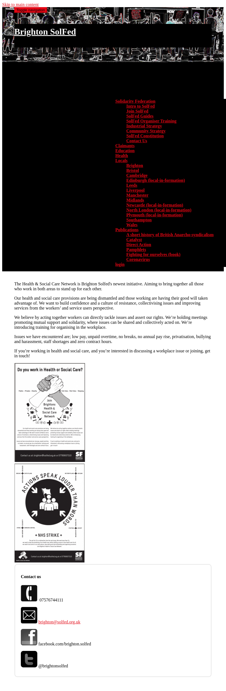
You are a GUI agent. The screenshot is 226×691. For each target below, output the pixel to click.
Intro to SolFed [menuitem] (140, 106)
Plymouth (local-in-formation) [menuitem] (154, 215)
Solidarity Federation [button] (135, 101)
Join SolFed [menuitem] (137, 111)
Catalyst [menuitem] (134, 239)
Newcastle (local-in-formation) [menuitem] (154, 205)
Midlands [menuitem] (135, 200)
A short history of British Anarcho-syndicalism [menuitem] (169, 234)
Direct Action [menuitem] (138, 244)
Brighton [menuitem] (134, 165)
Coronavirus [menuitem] (138, 259)
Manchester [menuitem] (137, 195)
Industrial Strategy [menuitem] (144, 126)
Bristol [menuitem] (132, 170)
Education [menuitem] (124, 150)
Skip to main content (20, 4)
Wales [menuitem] (131, 224)
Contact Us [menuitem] (136, 140)
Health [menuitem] (121, 155)
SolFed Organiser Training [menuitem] (151, 121)
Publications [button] (126, 229)
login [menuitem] (120, 264)
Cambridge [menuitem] (136, 175)
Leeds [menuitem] (131, 185)
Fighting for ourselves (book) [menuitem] (153, 254)
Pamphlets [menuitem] (136, 249)
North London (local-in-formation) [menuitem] (158, 210)
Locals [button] (121, 160)
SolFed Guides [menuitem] (139, 116)
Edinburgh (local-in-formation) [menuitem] (155, 180)
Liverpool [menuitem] (135, 190)
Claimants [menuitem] (124, 145)
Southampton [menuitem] (138, 220)
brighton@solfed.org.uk (59, 622)
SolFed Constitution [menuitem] (144, 135)
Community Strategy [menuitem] (146, 131)
